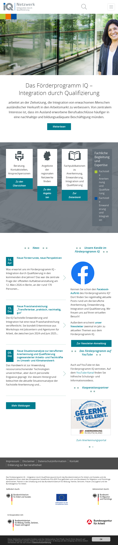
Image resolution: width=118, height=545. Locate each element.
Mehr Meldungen (21, 405)
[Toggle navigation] (111, 7)
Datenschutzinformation (52, 461)
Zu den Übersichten (19, 183)
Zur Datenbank (75, 195)
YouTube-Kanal (85, 372)
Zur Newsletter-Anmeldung (91, 343)
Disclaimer (28, 461)
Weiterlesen (59, 126)
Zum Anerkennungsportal (91, 440)
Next (114, 419)
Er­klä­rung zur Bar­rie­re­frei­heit (25, 465)
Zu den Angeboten (47, 193)
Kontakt (74, 461)
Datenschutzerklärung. (41, 542)
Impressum (12, 461)
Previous (68, 419)
